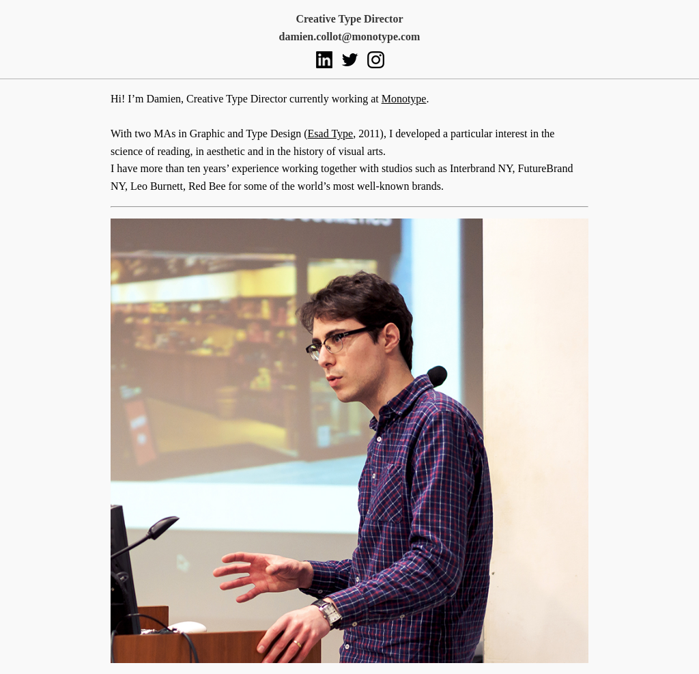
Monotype (404, 98)
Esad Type (331, 133)
